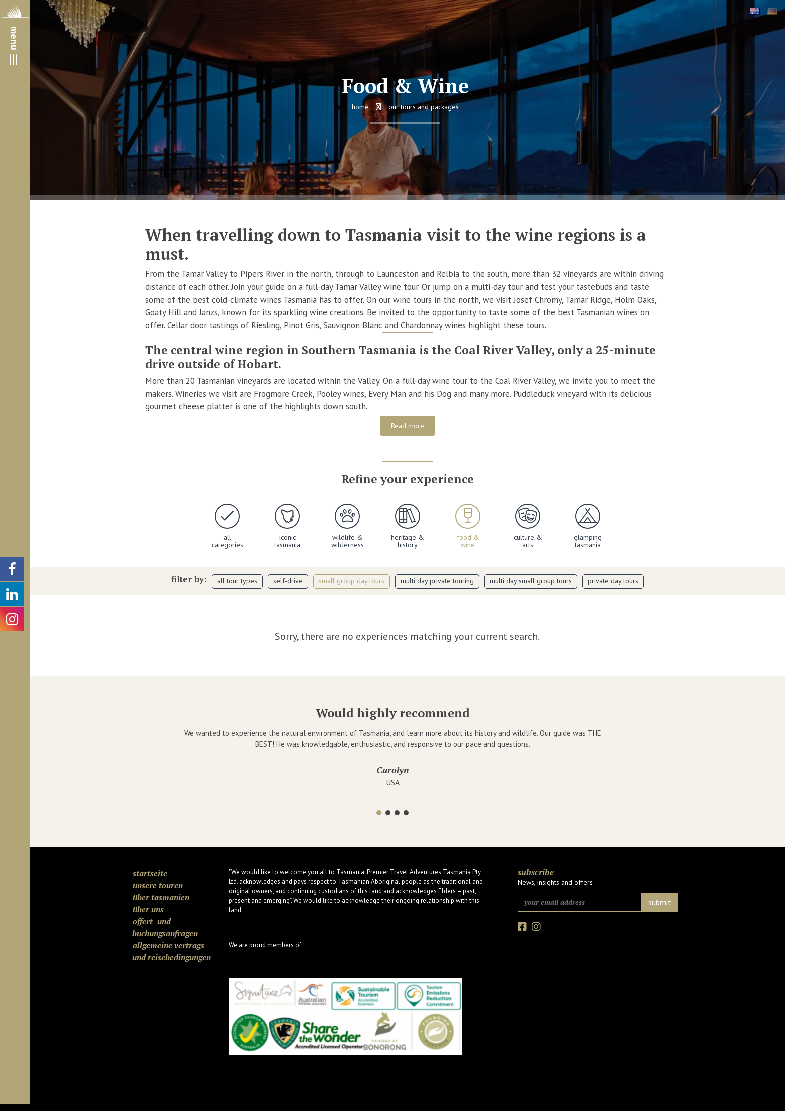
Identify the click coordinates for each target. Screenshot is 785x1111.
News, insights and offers (555, 882)
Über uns (148, 909)
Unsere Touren (158, 885)
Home (360, 106)
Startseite (150, 873)
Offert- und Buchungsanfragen (165, 927)
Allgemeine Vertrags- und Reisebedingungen (171, 951)
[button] (378, 812)
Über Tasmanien (161, 897)
